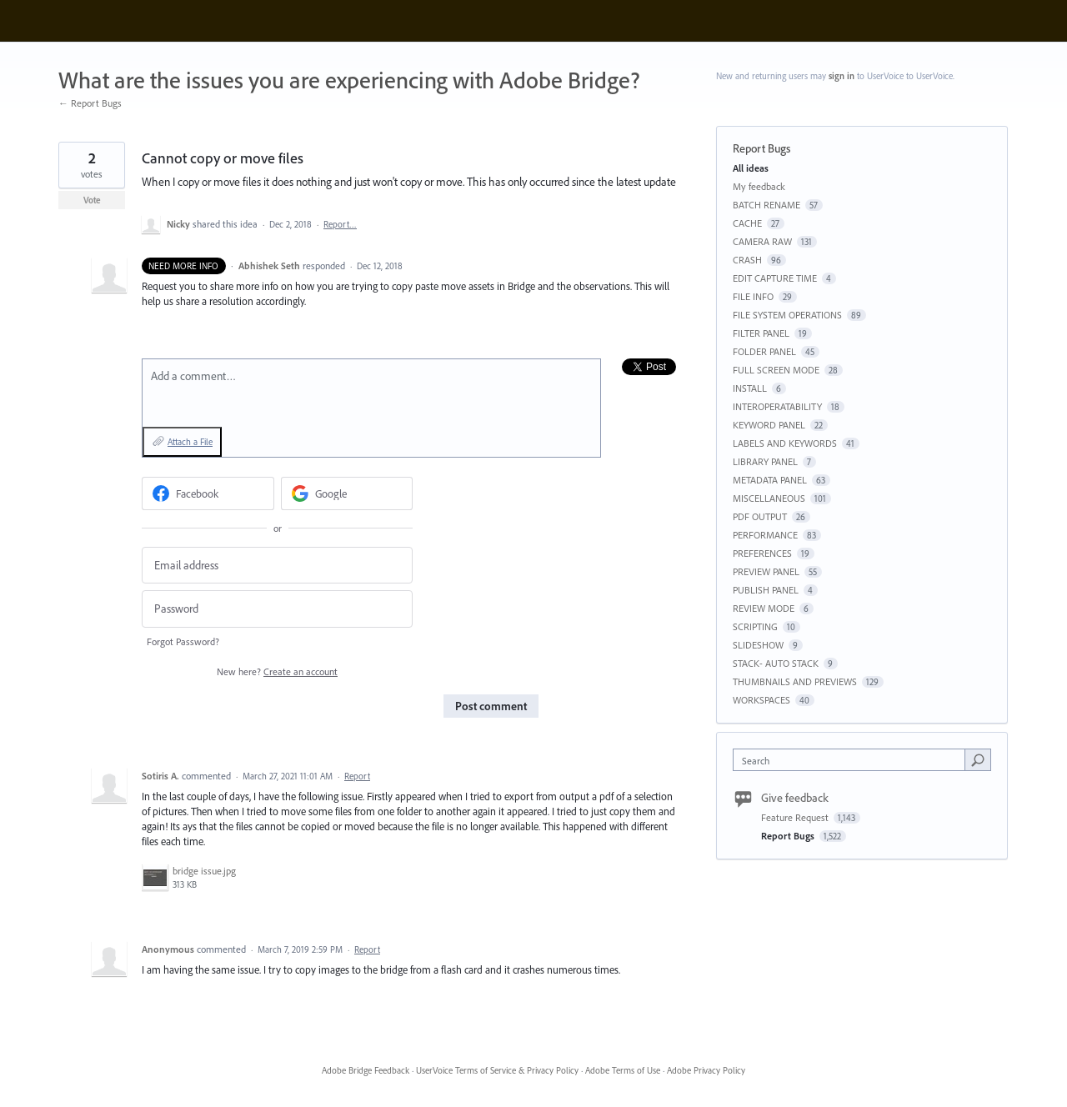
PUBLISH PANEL (766, 590)
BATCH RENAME (766, 204)
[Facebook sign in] (208, 493)
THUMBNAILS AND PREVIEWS (795, 681)
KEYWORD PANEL (769, 424)
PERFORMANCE (765, 534)
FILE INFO (753, 296)
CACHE (747, 223)
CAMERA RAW (762, 241)
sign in (841, 76)
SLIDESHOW (758, 645)
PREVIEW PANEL (766, 571)
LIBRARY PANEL (765, 461)
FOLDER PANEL (764, 351)
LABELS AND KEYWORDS (785, 443)
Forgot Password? (183, 641)
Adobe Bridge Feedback (365, 1070)
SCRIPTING (755, 626)
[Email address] (277, 565)
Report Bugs (761, 148)
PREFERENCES (762, 553)
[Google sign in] (347, 493)
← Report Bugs (90, 103)
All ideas (751, 168)
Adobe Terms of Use (622, 1070)
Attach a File (190, 442)
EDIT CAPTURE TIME (775, 278)
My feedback (759, 186)
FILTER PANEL (761, 333)
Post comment (491, 706)
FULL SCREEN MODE (776, 369)
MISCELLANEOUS (769, 498)
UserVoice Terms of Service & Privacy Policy (497, 1070)
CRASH (747, 259)
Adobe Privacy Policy (706, 1070)
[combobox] (853, 760)
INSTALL (750, 388)
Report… (340, 224)
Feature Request (796, 817)
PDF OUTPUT (760, 516)
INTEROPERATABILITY (777, 406)
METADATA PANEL (770, 479)
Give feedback (795, 797)
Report (357, 776)
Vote (92, 200)
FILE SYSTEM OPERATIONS (787, 314)
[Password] (277, 609)
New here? (277, 671)
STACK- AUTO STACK (776, 663)
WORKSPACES (761, 700)
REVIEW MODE (763, 608)
